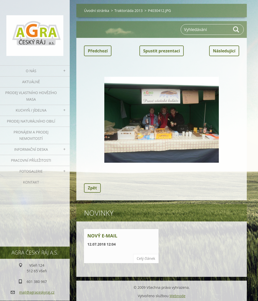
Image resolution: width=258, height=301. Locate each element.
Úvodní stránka (96, 10)
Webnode (177, 295)
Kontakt (31, 182)
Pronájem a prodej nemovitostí (30, 135)
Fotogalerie (30, 171)
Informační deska (31, 149)
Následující (224, 51)
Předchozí (98, 51)
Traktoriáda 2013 (128, 10)
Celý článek (146, 258)
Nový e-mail (102, 236)
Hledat (236, 29)
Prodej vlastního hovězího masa (31, 96)
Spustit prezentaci (161, 51)
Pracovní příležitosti (31, 160)
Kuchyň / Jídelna (31, 110)
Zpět (92, 188)
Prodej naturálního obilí (31, 121)
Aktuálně (31, 81)
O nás (31, 70)
